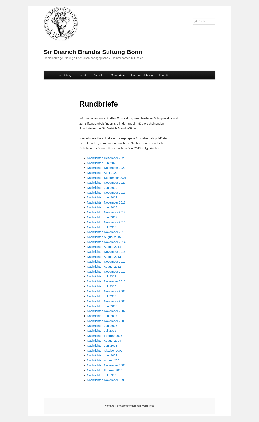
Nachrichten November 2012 (106, 261)
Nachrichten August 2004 (104, 340)
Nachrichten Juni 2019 (102, 197)
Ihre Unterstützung (142, 75)
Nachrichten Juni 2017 (102, 217)
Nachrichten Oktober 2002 (104, 350)
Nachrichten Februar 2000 (104, 370)
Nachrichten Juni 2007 (102, 316)
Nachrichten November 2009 (106, 291)
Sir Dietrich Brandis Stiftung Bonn (93, 52)
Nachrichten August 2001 (104, 360)
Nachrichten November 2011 (106, 271)
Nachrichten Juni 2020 (102, 187)
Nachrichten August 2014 (104, 246)
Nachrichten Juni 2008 (102, 306)
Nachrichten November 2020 (106, 182)
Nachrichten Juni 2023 (102, 163)
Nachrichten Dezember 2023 (106, 158)
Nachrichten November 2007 (106, 311)
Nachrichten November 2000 (106, 365)
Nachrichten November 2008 (106, 301)
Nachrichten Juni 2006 (102, 325)
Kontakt (163, 75)
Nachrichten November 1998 (106, 380)
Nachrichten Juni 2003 (102, 345)
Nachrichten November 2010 (106, 281)
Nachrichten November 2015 (106, 232)
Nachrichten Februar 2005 (104, 335)
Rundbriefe (118, 75)
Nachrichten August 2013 (104, 256)
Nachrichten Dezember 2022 (106, 167)
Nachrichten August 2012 (104, 266)
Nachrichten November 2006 (106, 321)
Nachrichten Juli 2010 (101, 286)
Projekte (82, 75)
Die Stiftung (64, 75)
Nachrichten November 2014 (106, 242)
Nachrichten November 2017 (106, 212)
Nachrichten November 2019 (106, 192)
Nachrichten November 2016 (106, 222)
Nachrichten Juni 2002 (102, 355)
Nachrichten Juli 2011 (101, 276)
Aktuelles (99, 75)
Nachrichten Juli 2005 (101, 330)
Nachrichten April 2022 (102, 172)
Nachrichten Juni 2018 (102, 207)
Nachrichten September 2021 (106, 177)
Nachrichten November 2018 (106, 202)
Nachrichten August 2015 (104, 237)
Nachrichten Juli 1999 (101, 375)
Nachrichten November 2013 (106, 251)
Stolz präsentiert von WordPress (135, 405)
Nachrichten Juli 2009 (101, 296)
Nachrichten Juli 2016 (101, 227)
